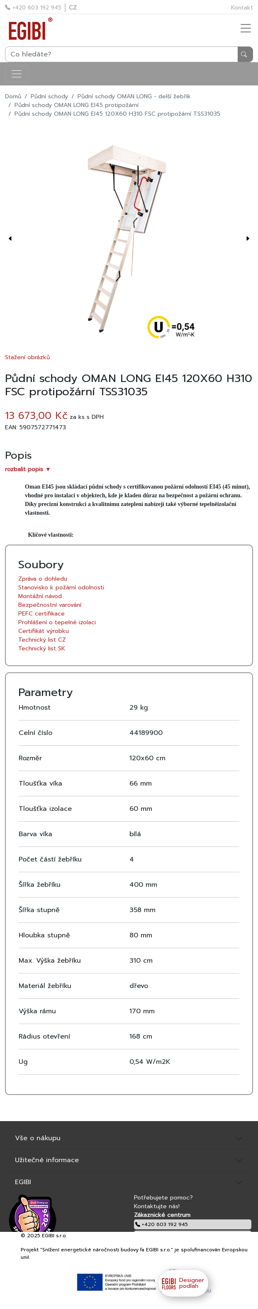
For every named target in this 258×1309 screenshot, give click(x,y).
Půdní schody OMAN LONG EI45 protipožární (77, 105)
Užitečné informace (47, 1160)
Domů (13, 96)
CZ (73, 7)
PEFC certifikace (41, 613)
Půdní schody (49, 96)
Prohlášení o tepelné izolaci (57, 622)
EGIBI (23, 1182)
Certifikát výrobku (43, 631)
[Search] (129, 54)
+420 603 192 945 (33, 8)
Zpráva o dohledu (42, 578)
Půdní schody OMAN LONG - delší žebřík (134, 96)
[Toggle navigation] (16, 74)
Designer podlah (181, 1283)
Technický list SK (41, 648)
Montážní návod (40, 596)
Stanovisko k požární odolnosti (61, 587)
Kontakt (242, 7)
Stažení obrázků (27, 357)
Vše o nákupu (38, 1138)
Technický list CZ (42, 639)
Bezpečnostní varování (49, 605)
